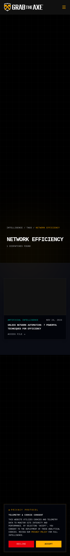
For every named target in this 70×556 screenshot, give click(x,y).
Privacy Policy (39, 532)
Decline (21, 544)
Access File (16, 334)
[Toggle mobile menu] (64, 7)
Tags (29, 228)
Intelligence (15, 228)
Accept (49, 544)
